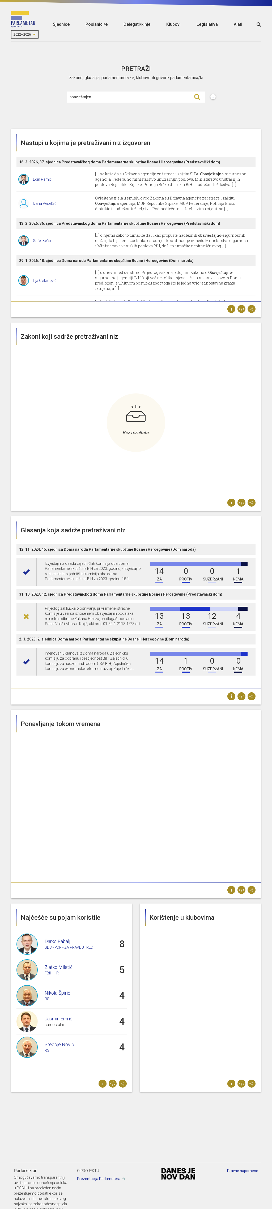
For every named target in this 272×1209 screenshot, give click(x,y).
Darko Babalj (57, 941)
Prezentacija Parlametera (98, 1179)
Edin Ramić (42, 179)
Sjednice (61, 24)
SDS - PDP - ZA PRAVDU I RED (69, 947)
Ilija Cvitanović (44, 280)
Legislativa (207, 24)
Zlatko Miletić (59, 967)
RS (47, 999)
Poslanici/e (97, 24)
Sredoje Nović (59, 1044)
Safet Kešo (42, 241)
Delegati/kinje (137, 24)
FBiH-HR (52, 973)
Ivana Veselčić (44, 203)
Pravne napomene (242, 1171)
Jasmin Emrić (58, 1018)
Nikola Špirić (57, 993)
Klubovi (173, 24)
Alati (238, 24)
